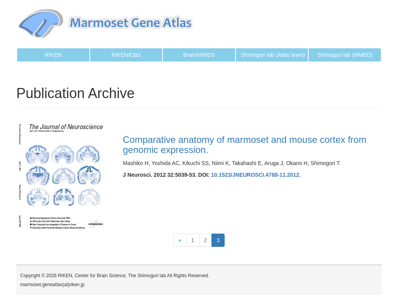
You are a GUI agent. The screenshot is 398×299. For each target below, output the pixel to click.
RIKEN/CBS (126, 55)
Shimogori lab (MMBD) (344, 55)
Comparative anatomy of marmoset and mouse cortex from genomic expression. (245, 144)
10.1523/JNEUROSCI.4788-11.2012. (255, 175)
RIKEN (53, 55)
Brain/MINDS (199, 55)
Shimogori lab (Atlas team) (273, 55)
